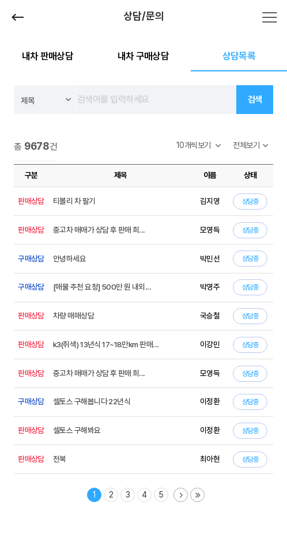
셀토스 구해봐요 (77, 430)
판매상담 (31, 201)
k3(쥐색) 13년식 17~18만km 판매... (105, 344)
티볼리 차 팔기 (74, 201)
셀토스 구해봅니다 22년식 (91, 401)
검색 (255, 99)
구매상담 (31, 258)
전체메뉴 (269, 17)
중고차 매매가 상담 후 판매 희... (99, 229)
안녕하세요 (69, 258)
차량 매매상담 (73, 315)
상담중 (250, 201)
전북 (59, 459)
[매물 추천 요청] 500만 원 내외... (102, 286)
